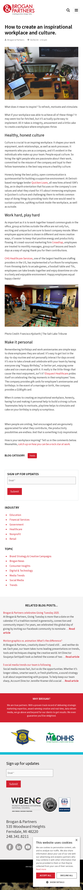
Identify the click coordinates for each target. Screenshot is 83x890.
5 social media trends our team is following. (27, 665)
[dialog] (56, 862)
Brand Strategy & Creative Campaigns (30, 556)
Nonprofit (15, 534)
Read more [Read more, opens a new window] (41, 869)
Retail (13, 539)
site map (28, 866)
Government (17, 524)
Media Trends (17, 575)
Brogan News (17, 561)
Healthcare (16, 529)
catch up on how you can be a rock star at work (44, 444)
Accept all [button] (45, 875)
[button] (56, 882)
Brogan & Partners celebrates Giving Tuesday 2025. (31, 612)
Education (15, 515)
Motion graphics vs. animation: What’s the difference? (32, 640)
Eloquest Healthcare (56, 373)
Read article (72, 656)
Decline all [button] (66, 875)
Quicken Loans (40, 182)
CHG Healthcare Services (19, 258)
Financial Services (20, 519)
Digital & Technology (21, 570)
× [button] (76, 840)
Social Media (17, 580)
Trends (32, 455)
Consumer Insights (20, 566)
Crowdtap (57, 242)
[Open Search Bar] (68, 10)
